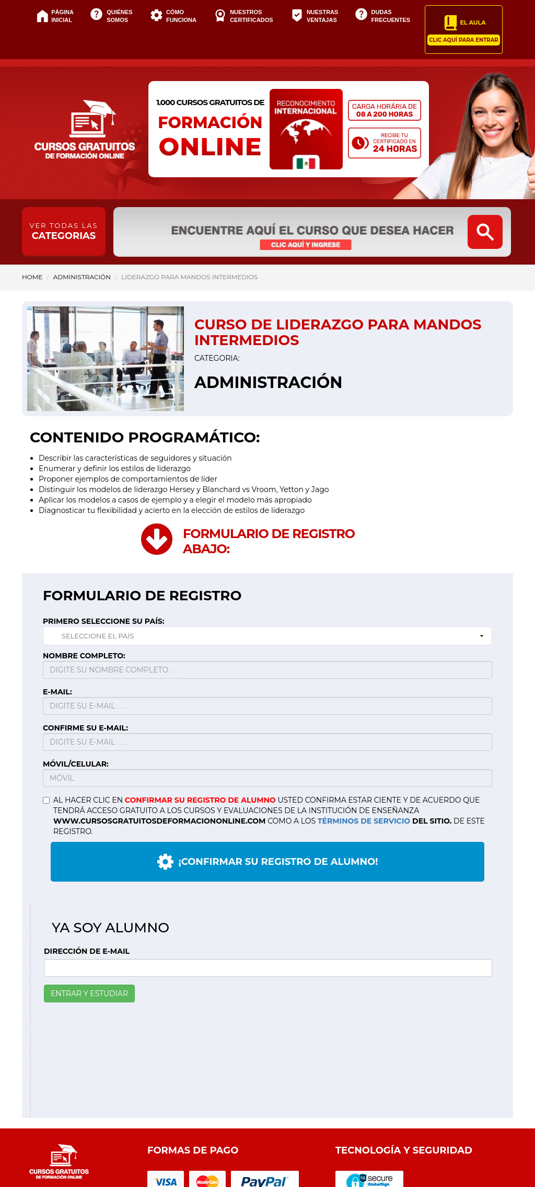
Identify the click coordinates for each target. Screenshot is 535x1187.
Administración (82, 277)
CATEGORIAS (64, 231)
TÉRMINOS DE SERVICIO (364, 821)
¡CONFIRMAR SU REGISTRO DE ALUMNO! (267, 861)
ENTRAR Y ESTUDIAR (89, 993)
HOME (32, 277)
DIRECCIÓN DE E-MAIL (87, 951)
